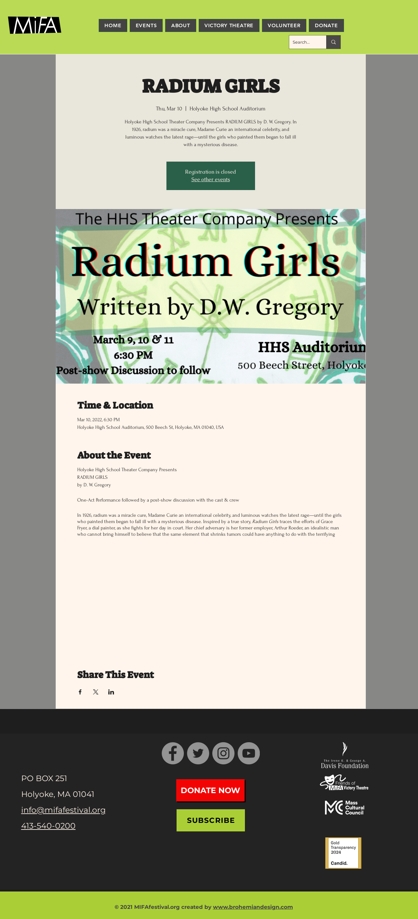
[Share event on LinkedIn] (111, 691)
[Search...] (303, 42)
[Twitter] (198, 753)
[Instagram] (223, 753)
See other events (210, 179)
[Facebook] (173, 753)
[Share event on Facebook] (80, 691)
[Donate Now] (210, 790)
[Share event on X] (96, 691)
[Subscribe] (211, 820)
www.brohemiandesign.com (253, 907)
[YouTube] (249, 753)
